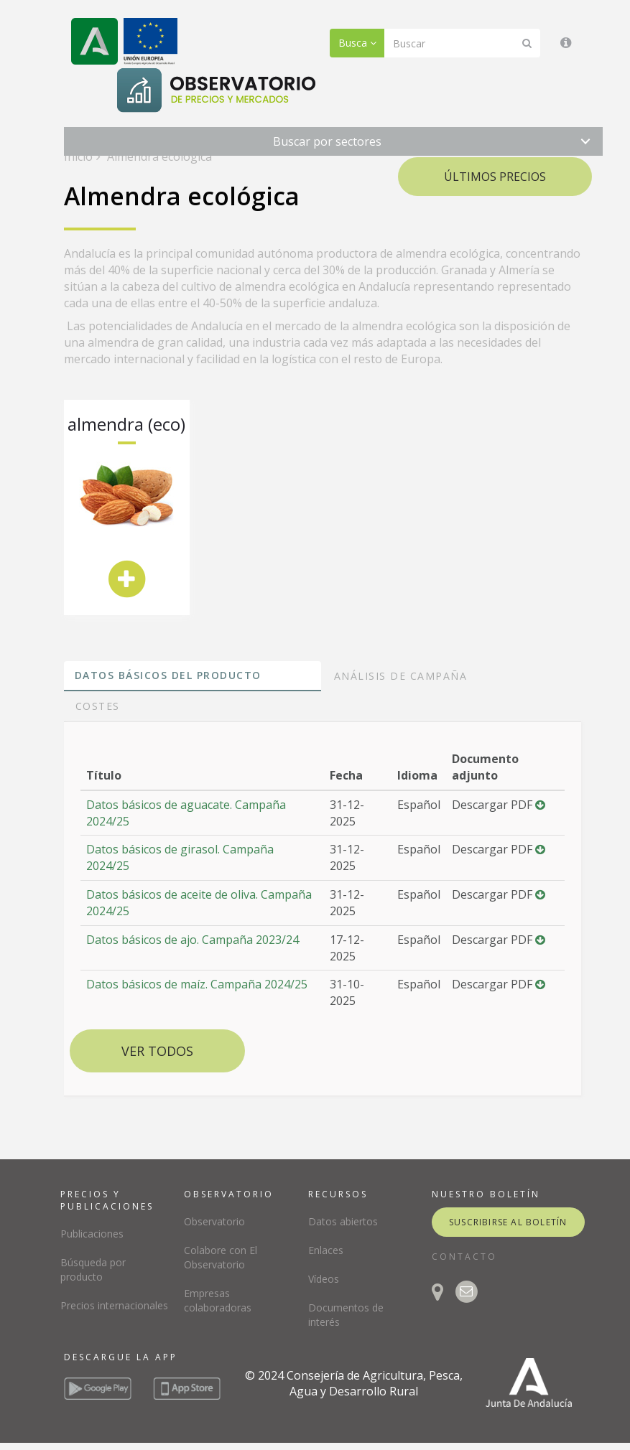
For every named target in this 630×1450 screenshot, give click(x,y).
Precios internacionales (114, 1305)
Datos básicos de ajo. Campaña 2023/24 (192, 940)
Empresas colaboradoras (217, 1300)
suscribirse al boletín (508, 1222)
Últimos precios (495, 176)
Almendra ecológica (158, 156)
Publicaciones (92, 1233)
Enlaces (325, 1250)
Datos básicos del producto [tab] (168, 675)
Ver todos (157, 1051)
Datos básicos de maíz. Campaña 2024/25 (196, 984)
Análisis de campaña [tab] (401, 676)
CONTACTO (464, 1256)
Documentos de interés (346, 1315)
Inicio (78, 156)
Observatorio (214, 1221)
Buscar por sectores (327, 141)
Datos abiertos (343, 1221)
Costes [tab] (97, 706)
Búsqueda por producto (93, 1269)
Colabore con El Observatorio (220, 1257)
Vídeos (323, 1279)
